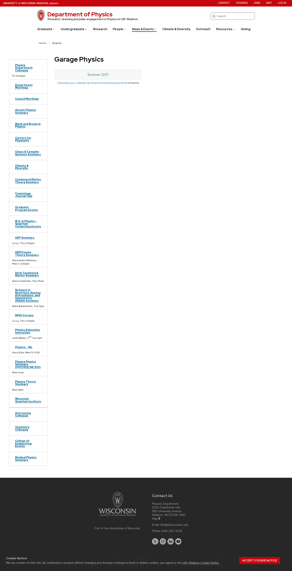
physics (54, 3)
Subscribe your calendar (72, 83)
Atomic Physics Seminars (25, 111)
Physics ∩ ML (23, 347)
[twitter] (155, 541)
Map (156, 519)
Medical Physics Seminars (25, 459)
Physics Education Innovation (27, 331)
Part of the (117, 528)
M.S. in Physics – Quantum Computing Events (28, 223)
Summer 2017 (98, 74)
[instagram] (163, 541)
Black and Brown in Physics (28, 125)
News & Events (144, 29)
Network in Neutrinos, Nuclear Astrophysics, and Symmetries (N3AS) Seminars (28, 295)
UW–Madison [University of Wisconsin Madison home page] (25, 3)
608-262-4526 (172, 531)
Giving (245, 29)
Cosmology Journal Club (23, 195)
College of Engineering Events (23, 443)
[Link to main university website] (117, 516)
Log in (282, 2)
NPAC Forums (24, 315)
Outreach (203, 29)
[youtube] (178, 541)
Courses (242, 2)
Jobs (256, 2)
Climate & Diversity (176, 29)
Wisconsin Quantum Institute (28, 400)
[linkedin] (170, 541)
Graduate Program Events (26, 208)
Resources (225, 29)
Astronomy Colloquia (23, 414)
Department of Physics (79, 14)
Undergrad (74, 29)
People (119, 29)
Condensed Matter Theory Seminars (28, 181)
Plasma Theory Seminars (25, 383)
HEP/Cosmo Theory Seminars (27, 253)
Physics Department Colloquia (24, 67)
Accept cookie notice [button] (259, 560)
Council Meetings (27, 99)
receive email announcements (108, 83)
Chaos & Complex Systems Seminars (28, 153)
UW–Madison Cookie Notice (200, 563)
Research (100, 29)
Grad (46, 29)
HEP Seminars (24, 237)
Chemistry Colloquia (22, 428)
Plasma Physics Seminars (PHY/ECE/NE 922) (28, 364)
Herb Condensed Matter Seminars (27, 274)
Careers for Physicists (23, 139)
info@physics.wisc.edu (174, 525)
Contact (224, 2)
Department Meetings (24, 86)
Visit (269, 2)
